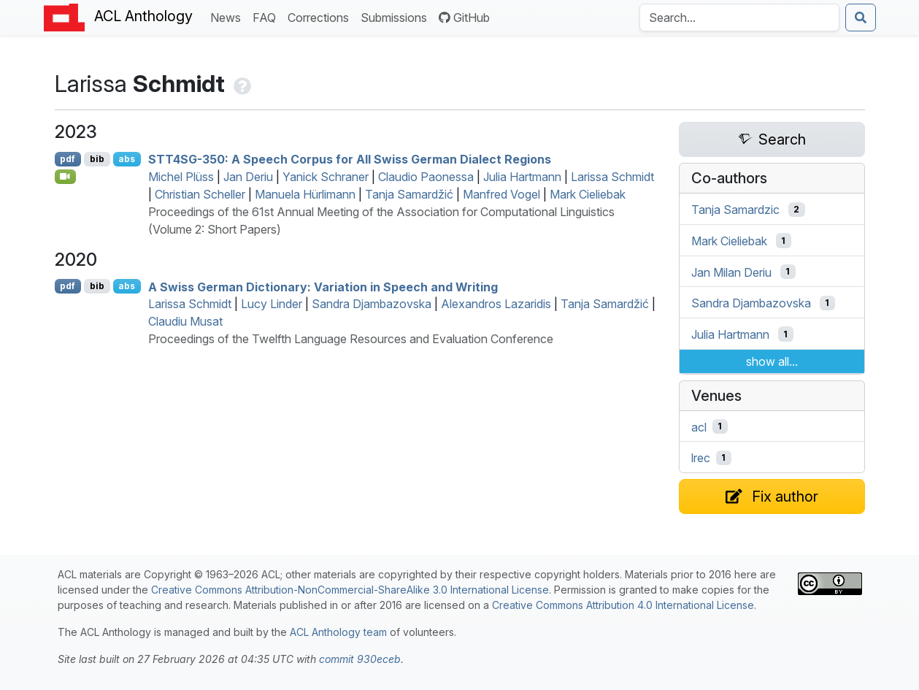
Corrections (321, 16)
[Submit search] (860, 17)
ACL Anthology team (338, 632)
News (228, 16)
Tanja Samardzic (735, 209)
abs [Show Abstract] (126, 158)
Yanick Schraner (325, 176)
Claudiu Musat (185, 321)
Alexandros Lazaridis (496, 303)
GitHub (464, 17)
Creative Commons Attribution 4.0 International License (623, 605)
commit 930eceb (360, 659)
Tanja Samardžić (409, 194)
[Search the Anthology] (739, 17)
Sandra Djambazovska (371, 303)
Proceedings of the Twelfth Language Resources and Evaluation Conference (350, 338)
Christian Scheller (200, 194)
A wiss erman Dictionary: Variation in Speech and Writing (323, 286)
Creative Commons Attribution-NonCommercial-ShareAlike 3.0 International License (350, 589)
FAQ (267, 16)
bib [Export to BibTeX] (97, 158)
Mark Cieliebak (588, 194)
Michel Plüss (181, 176)
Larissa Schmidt (612, 176)
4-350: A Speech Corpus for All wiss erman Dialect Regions (349, 159)
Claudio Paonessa (426, 176)
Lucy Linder (271, 303)
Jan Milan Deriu (731, 271)
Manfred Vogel (501, 194)
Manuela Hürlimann (305, 194)
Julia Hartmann (522, 176)
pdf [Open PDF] (67, 158)
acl (699, 426)
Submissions (397, 16)
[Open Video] (66, 176)
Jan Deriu (248, 176)
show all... (772, 361)
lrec (700, 458)
